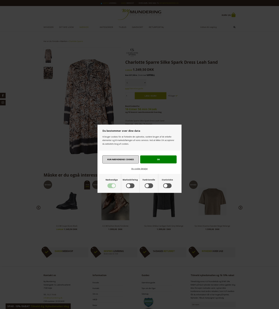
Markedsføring (130, 180)
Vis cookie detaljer (139, 168)
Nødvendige (112, 180)
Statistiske (167, 180)
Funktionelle (149, 180)
